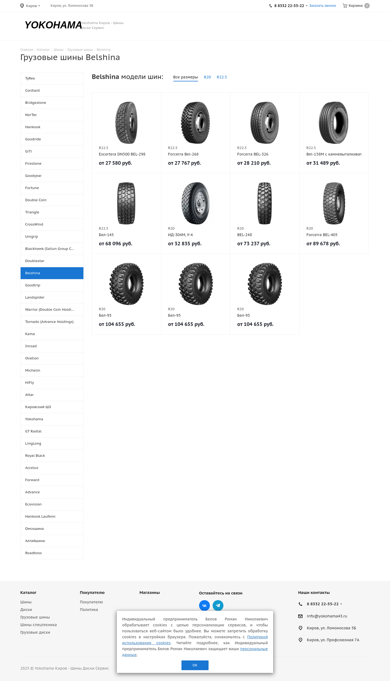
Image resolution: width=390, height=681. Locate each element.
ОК (195, 665)
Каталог (28, 592)
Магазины (149, 592)
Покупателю (92, 592)
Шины (26, 602)
